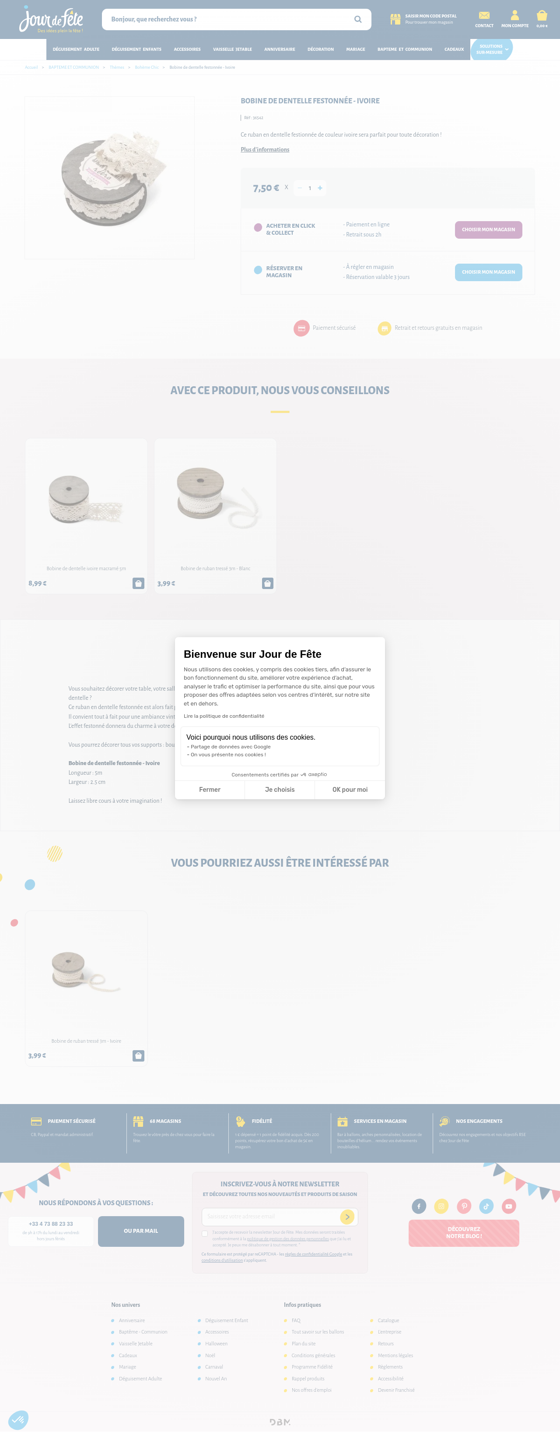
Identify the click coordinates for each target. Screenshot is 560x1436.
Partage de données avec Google (231, 747)
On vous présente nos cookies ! (228, 755)
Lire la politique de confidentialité (224, 716)
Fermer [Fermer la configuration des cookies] (209, 790)
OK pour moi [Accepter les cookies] (350, 790)
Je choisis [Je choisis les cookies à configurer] (280, 790)
